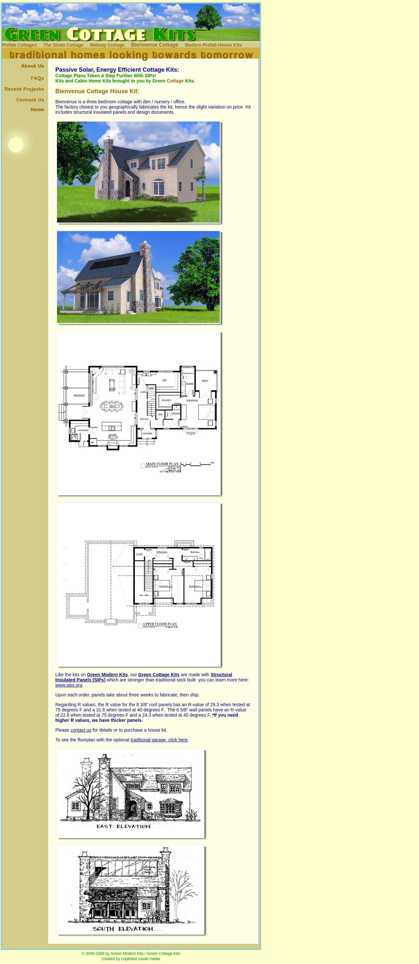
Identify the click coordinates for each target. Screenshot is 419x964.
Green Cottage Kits (158, 674)
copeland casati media (140, 959)
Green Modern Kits (127, 953)
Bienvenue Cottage (154, 45)
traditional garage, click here (159, 739)
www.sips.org (68, 685)
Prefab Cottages (19, 45)
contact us (81, 730)
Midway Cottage (107, 45)
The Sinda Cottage (63, 45)
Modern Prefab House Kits (213, 45)
